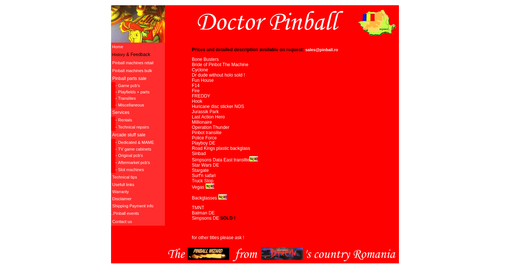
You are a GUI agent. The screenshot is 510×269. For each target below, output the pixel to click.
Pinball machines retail (132, 63)
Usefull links (123, 184)
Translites (127, 98)
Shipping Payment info (132, 206)
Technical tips (124, 177)
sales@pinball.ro (321, 49)
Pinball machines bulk (132, 70)
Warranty (120, 191)
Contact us (122, 221)
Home (117, 46)
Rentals (125, 120)
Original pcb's (130, 155)
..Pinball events (125, 213)
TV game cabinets (134, 149)
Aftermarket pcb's (134, 162)
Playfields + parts (134, 92)
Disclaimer (121, 199)
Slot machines (131, 169)
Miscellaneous (131, 105)
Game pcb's (129, 85)
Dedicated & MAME (136, 142)
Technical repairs (133, 127)
